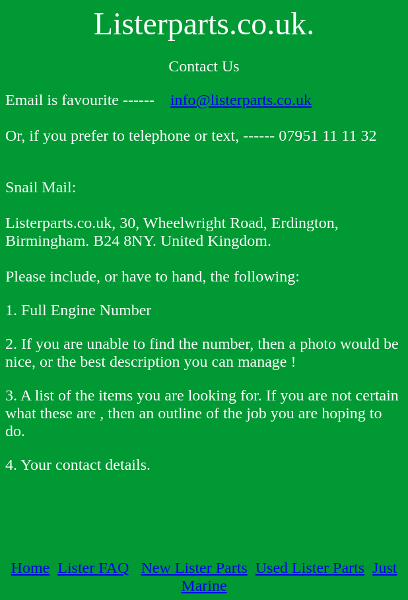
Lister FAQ (93, 567)
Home (30, 567)
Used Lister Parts (309, 567)
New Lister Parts (194, 567)
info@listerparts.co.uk (241, 99)
